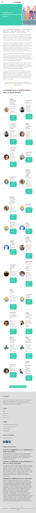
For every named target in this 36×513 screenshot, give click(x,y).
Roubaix (5, 473)
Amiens (12, 465)
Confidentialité (6, 431)
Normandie (5, 457)
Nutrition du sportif (14, 491)
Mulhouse (19, 470)
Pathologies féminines (23, 491)
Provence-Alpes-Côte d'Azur (9, 459)
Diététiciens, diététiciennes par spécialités (17, 479)
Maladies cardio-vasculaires (13, 488)
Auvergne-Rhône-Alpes (8, 453)
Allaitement (17, 483)
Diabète (12, 486)
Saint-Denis (13, 473)
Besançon (20, 466)
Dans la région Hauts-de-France (18, 31)
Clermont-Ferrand (18, 468)
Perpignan (19, 472)
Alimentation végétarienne (8, 483)
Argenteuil (25, 465)
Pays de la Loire (25, 457)
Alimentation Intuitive (11, 482)
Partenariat (5, 413)
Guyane (27, 455)
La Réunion (20, 456)
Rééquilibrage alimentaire (15, 494)
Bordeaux (25, 466)
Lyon (25, 469)
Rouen (9, 473)
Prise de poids (27, 492)
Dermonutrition (6, 486)
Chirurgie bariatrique (13, 484)
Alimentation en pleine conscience (15, 480)
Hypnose (25, 487)
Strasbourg (5, 474)
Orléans (11, 472)
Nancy (23, 470)
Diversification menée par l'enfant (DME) (23, 486)
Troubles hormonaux (27, 500)
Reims (27, 472)
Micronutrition (6, 491)
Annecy (20, 465)
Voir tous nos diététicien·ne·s (18, 386)
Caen (12, 468)
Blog (4, 411)
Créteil (24, 468)
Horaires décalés (18, 487)
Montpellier (8, 470)
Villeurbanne (27, 474)
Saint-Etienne (20, 473)
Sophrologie (10, 496)
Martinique (25, 456)
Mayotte (30, 456)
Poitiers (23, 472)
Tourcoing (19, 474)
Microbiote (26, 490)
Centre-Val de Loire (7, 455)
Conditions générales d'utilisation (10, 424)
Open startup (6, 417)
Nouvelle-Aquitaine (12, 457)
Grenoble (5, 469)
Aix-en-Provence (6, 465)
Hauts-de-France (6, 456)
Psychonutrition (6, 494)
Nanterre (27, 470)
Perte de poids (20, 492)
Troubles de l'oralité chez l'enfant (10, 498)
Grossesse (12, 487)
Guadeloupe (23, 455)
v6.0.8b (18, 509)
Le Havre (10, 469)
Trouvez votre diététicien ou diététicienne (12, 29)
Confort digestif (21, 484)
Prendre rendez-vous (13, 117)
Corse (13, 455)
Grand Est (17, 455)
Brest (9, 468)
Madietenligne (14, 508)
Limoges (21, 469)
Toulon (10, 474)
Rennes (31, 472)
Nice (4, 472)
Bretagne (29, 453)
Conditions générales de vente (9, 426)
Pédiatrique (5, 492)
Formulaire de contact (7, 438)
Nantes (31, 470)
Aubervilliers (10, 466)
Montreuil (14, 470)
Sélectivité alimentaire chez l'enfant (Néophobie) (18, 495)
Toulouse (14, 474)
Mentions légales (6, 429)
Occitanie (19, 457)
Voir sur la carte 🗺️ (18, 95)
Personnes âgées (12, 492)
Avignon (16, 466)
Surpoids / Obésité (28, 496)
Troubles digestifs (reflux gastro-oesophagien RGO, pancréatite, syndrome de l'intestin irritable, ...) (17, 498)
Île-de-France (14, 456)
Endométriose (6, 487)
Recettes (5, 415)
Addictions (5, 480)
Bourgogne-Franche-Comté (20, 453)
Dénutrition (28, 484)
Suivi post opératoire (18, 496)
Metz (4, 470)
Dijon (27, 468)
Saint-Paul (26, 473)
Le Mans (14, 469)
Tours (23, 474)
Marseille (29, 469)
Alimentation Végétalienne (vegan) (23, 482)
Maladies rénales (19, 490)
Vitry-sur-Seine (6, 476)
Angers (16, 465)
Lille (18, 469)
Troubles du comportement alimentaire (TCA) (12, 500)
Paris (15, 472)
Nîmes (7, 472)
